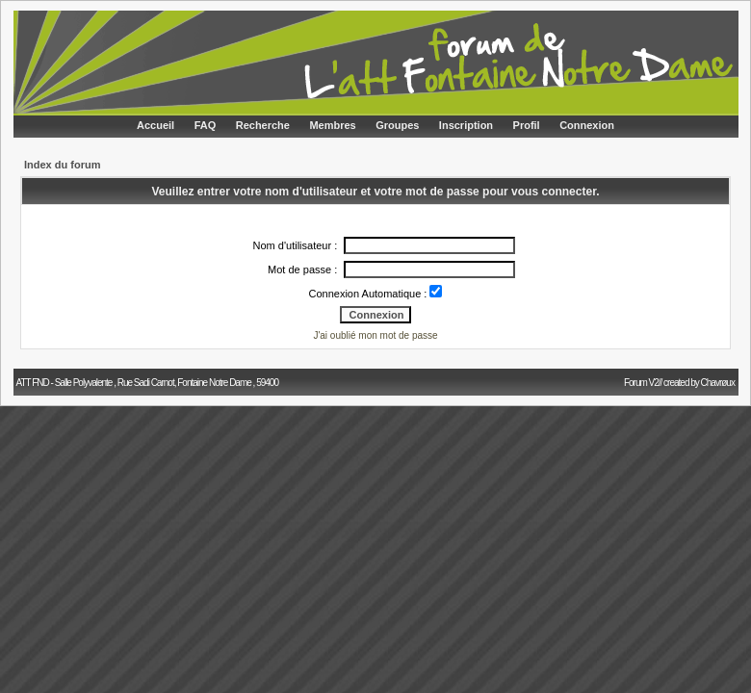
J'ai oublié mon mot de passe (375, 335)
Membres (332, 125)
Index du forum (62, 164)
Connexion (586, 125)
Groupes (397, 125)
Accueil (155, 125)
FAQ (205, 125)
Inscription (466, 125)
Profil (526, 125)
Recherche (263, 125)
